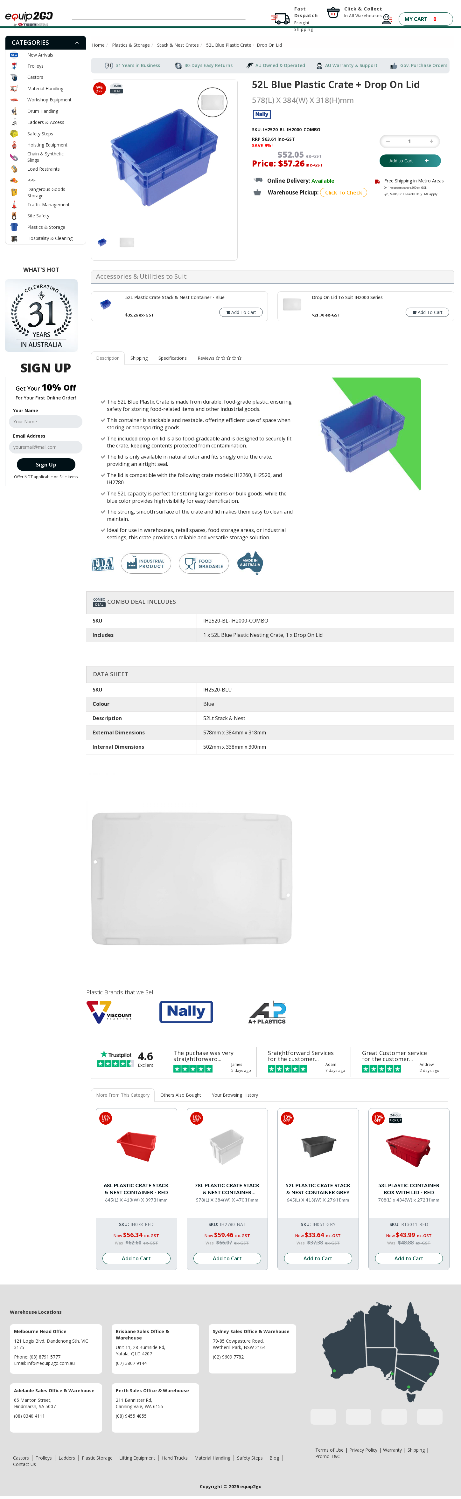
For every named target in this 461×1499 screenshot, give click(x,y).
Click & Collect (363, 11)
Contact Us (24, 1464)
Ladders (67, 1458)
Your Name (25, 410)
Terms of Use (329, 1450)
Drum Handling (42, 111)
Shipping (139, 358)
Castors (35, 77)
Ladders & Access (45, 122)
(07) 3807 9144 (131, 1363)
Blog (274, 1458)
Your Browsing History (235, 1095)
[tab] (45, 43)
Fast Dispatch (306, 18)
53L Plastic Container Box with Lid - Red (408, 1188)
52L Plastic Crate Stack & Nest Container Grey (318, 1188)
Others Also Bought (180, 1095)
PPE (31, 180)
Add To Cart (241, 312)
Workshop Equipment (49, 100)
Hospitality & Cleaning (50, 238)
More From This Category (123, 1095)
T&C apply (430, 194)
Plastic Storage (97, 1458)
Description (108, 358)
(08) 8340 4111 (29, 1416)
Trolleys (35, 66)
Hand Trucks (175, 1458)
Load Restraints (43, 169)
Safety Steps (40, 134)
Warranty (392, 1450)
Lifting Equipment (137, 1458)
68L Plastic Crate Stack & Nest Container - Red (136, 1188)
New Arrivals (40, 55)
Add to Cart (410, 161)
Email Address (29, 436)
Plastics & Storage (46, 227)
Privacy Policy (363, 1450)
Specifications (172, 358)
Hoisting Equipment (47, 145)
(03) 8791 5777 (45, 1356)
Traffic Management (48, 204)
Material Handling (45, 88)
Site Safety (38, 216)
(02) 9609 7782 (228, 1356)
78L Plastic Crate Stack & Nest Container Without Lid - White (227, 1189)
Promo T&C (327, 1456)
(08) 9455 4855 (131, 1416)
